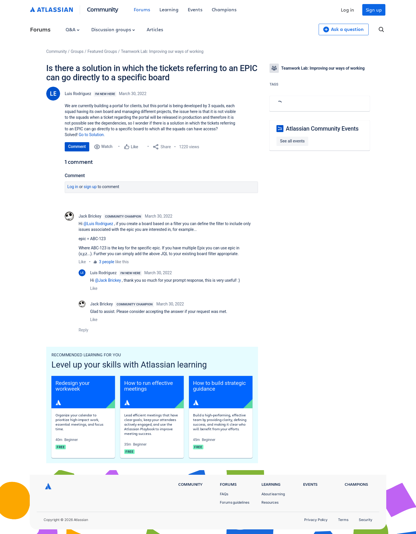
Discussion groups (113, 29)
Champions (224, 9)
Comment (77, 146)
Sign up (374, 10)
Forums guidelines (234, 502)
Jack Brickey (90, 216)
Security (365, 520)
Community (102, 9)
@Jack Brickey (108, 280)
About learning (273, 494)
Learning (169, 9)
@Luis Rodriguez (98, 223)
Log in (347, 10)
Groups (77, 51)
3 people (106, 261)
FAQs (224, 494)
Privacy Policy (316, 520)
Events (195, 9)
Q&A (72, 29)
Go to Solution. (92, 134)
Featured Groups (102, 51)
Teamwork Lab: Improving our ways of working (162, 51)
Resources (269, 502)
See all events (292, 141)
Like (82, 261)
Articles (155, 29)
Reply (83, 330)
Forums (142, 9)
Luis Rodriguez (78, 93)
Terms (343, 520)
